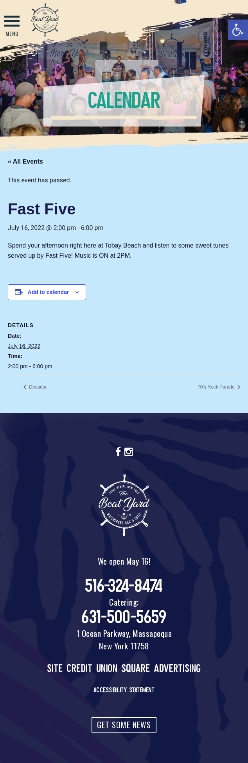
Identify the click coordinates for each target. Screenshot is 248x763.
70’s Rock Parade (217, 387)
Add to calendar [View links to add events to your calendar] (48, 292)
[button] (238, 30)
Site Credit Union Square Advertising (124, 668)
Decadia (37, 387)
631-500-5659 (124, 617)
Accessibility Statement (124, 690)
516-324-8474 (124, 586)
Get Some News (124, 725)
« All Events (25, 161)
